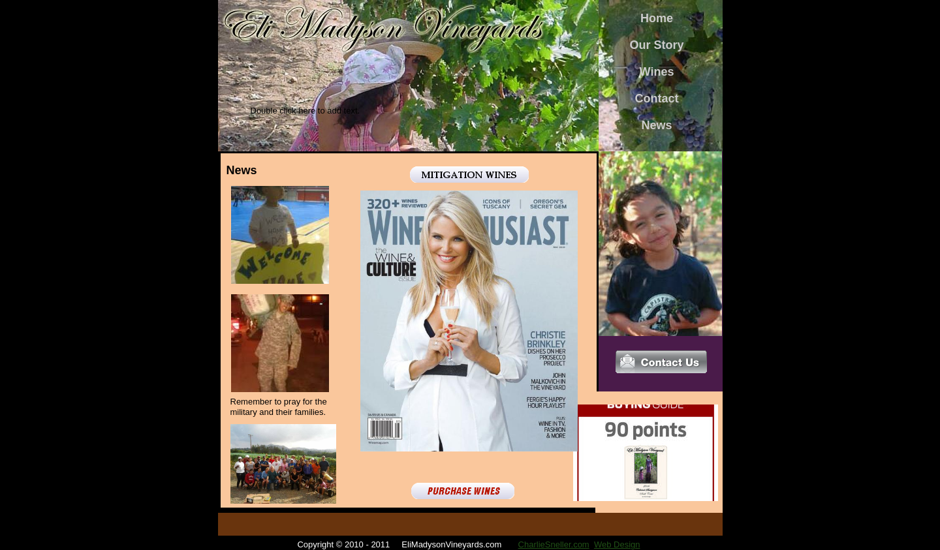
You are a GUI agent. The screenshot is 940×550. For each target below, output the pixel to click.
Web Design (617, 544)
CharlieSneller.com (553, 544)
